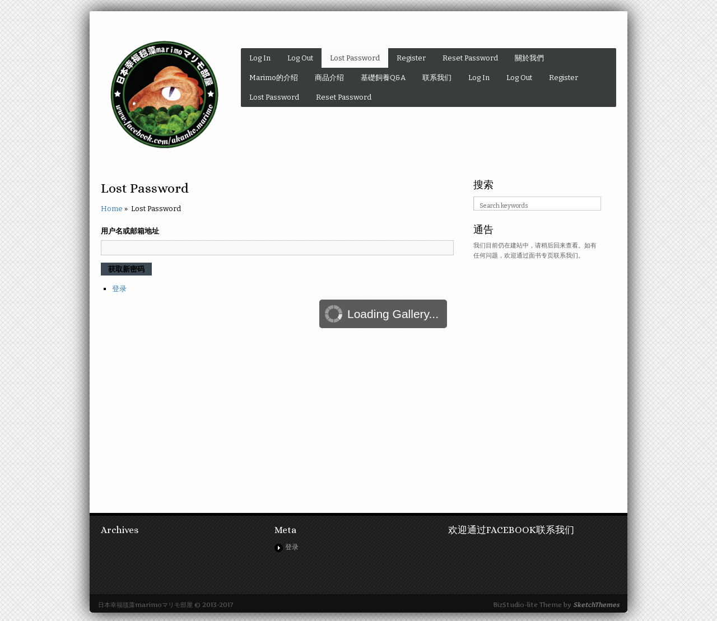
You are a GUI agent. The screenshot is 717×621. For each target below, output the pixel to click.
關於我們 (529, 58)
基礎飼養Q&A (383, 77)
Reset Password (470, 58)
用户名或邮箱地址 (130, 231)
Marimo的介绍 (273, 77)
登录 (119, 288)
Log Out (300, 58)
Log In (260, 58)
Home (112, 208)
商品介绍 (329, 77)
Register (411, 58)
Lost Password (355, 58)
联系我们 (436, 77)
